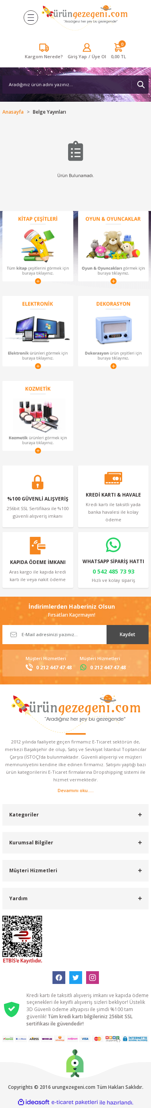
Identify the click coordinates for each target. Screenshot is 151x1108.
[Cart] (118, 51)
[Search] (75, 84)
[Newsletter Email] (75, 634)
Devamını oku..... (76, 790)
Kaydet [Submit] (127, 634)
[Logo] (84, 18)
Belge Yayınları (49, 111)
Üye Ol (99, 56)
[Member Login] (77, 56)
